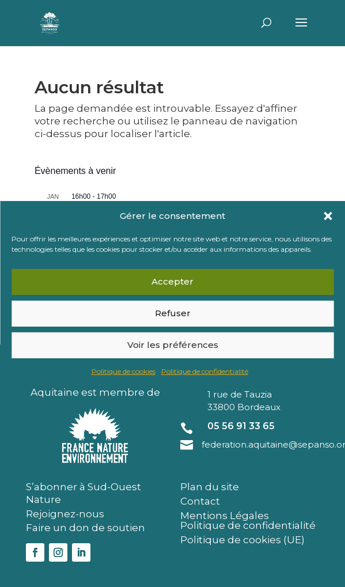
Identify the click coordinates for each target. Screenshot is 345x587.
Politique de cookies (124, 371)
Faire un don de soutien (85, 527)
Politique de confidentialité (204, 371)
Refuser (173, 313)
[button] (327, 215)
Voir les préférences (172, 344)
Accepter (172, 281)
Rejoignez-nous (65, 514)
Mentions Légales (224, 515)
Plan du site (209, 487)
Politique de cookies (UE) (242, 540)
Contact (200, 501)
